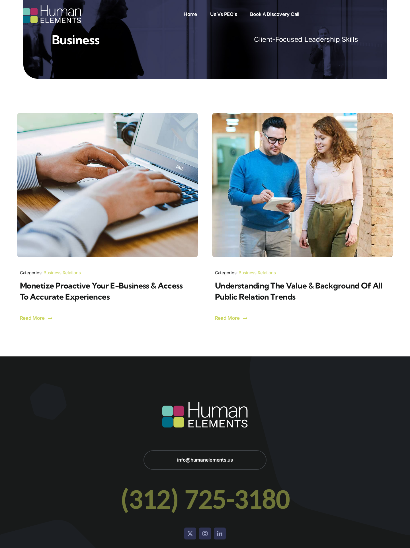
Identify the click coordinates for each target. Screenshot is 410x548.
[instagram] (205, 533)
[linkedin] (220, 533)
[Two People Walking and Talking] (302, 115)
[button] (36, 318)
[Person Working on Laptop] (107, 115)
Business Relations (62, 272)
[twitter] (190, 533)
